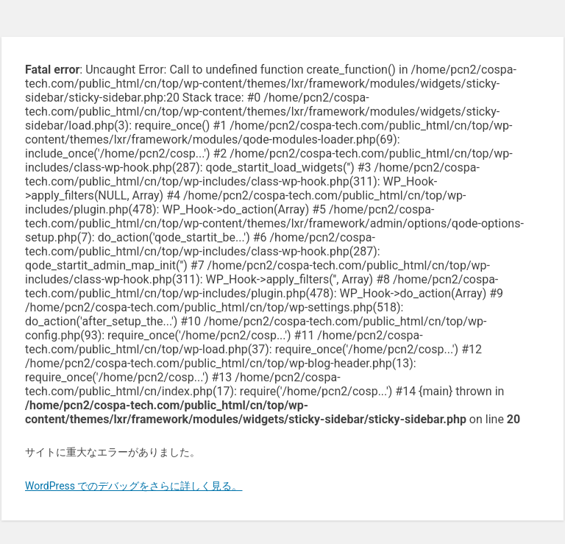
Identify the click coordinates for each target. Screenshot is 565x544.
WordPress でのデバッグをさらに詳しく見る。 (134, 486)
